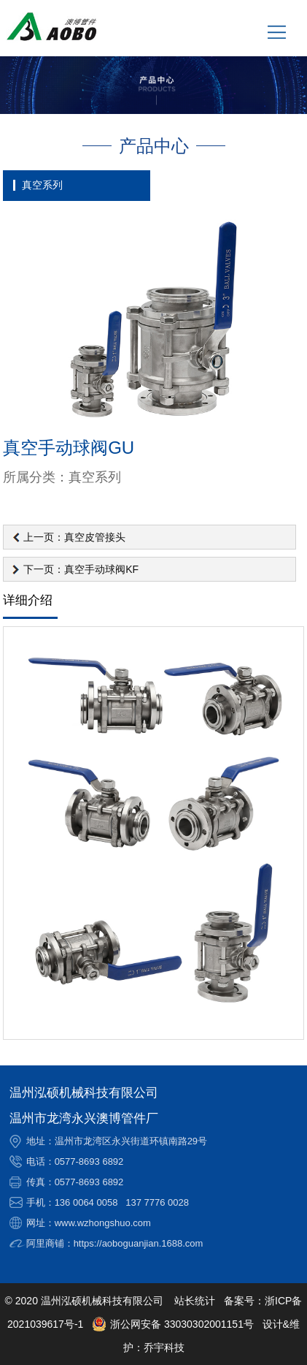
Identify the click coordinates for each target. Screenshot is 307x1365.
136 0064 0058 (86, 1202)
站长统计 (194, 1301)
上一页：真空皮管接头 (74, 537)
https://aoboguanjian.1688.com (138, 1243)
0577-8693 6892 (89, 1161)
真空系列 (42, 185)
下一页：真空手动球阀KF (81, 569)
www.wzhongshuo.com (103, 1222)
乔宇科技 (164, 1347)
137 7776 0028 (157, 1202)
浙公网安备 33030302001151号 (173, 1324)
